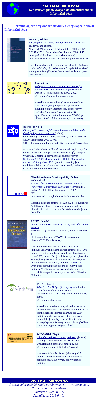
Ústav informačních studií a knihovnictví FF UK (43, 384)
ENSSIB (76, 262)
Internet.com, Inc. (44, 105)
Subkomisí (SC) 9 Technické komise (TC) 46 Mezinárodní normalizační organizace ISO (53, 160)
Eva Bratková (57, 388)
